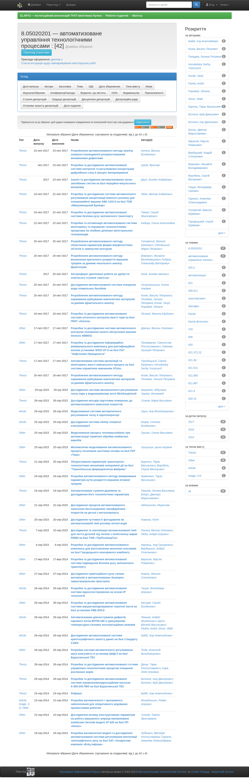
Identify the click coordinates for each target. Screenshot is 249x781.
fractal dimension (198, 321)
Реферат (76, 693)
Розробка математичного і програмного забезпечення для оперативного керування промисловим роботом (99, 704)
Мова (224, 4)
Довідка (71, 4)
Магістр (137, 15)
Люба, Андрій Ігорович (155, 534)
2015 (191, 429)
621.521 (193, 367)
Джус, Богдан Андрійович (156, 179)
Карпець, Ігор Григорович (157, 544)
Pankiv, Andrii (149, 628)
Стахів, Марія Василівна (156, 400)
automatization (196, 298)
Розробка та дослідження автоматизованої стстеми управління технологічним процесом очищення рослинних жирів (104, 668)
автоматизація (197, 275)
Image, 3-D (194, 475)
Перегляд (53, 4)
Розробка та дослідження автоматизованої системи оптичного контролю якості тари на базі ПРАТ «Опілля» (102, 317)
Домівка (34, 4)
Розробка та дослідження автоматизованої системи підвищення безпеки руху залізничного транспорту (102, 563)
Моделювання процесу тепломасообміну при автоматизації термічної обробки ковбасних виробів (100, 436)
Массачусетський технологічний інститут (162, 771)
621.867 (193, 383)
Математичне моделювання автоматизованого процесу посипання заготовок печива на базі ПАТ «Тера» (103, 451)
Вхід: (212, 4)
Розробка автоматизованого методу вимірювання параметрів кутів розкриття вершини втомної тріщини (103, 480)
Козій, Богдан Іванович (155, 274)
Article (22, 411)
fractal (191, 313)
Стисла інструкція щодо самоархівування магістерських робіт (58, 63)
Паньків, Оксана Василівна (157, 490)
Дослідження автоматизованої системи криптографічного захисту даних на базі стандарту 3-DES (104, 639)
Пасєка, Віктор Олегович (157, 530)
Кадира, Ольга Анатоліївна (158, 223)
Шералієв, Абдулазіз (153, 389)
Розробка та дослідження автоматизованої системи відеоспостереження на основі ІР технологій (99, 592)
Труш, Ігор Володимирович (157, 411)
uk (189, 491)
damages (193, 306)
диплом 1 (57, 59)
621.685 (193, 375)
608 (190, 337)
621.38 (192, 360)
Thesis (23, 150)
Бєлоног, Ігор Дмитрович (157, 678)
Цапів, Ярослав (150, 165)
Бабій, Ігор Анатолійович (156, 635)
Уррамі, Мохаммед (152, 393)
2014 (191, 437)
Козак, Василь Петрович (156, 295)
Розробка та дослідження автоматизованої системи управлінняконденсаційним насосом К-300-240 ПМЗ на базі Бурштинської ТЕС (100, 682)
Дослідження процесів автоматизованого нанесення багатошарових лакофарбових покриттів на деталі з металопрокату (98, 509)
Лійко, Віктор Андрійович (156, 194)
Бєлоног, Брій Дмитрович (157, 682)
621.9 (191, 390)
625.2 (191, 267)
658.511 (193, 290)
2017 (191, 421)
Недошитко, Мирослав (155, 505)
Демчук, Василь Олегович (157, 328)
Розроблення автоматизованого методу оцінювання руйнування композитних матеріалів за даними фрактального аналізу (103, 299)
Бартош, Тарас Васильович (205, 106)
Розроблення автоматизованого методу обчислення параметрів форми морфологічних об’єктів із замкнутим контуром (102, 245)
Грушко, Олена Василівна (156, 432)
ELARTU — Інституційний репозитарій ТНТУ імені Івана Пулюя (61, 15)
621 (190, 283)
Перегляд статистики (36, 52)
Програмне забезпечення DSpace (80, 771)
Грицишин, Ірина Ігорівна (156, 447)
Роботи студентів (117, 15)
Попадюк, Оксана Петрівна (158, 379)
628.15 (192, 398)
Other (22, 328)
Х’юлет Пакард (200, 771)
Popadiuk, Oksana (151, 306)
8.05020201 (195, 248)
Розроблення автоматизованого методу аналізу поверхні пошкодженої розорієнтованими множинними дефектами (102, 154)
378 (190, 329)
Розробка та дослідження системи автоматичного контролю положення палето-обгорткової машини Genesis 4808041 (103, 332)
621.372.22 (194, 352)
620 (190, 344)
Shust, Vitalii (165, 628)
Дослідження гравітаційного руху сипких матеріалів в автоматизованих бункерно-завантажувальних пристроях (97, 577)
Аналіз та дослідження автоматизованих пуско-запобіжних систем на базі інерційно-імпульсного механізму (103, 183)
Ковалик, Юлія (150, 519)
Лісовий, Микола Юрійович (157, 313)
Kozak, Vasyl (161, 302)
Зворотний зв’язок (222, 771)
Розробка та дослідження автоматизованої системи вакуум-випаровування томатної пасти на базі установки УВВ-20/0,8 (104, 606)
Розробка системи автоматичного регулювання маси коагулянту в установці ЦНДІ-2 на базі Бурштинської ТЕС (102, 653)
